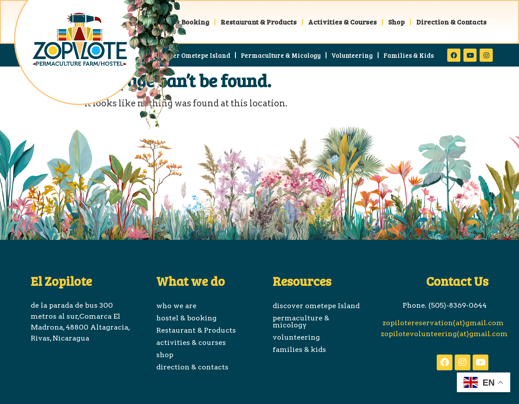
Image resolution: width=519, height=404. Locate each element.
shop (396, 21)
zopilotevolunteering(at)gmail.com (444, 334)
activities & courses (342, 21)
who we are (176, 306)
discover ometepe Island (190, 55)
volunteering (352, 55)
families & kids (408, 55)
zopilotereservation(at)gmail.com (442, 323)
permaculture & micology (281, 55)
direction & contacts (451, 21)
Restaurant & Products (259, 21)
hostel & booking (186, 318)
